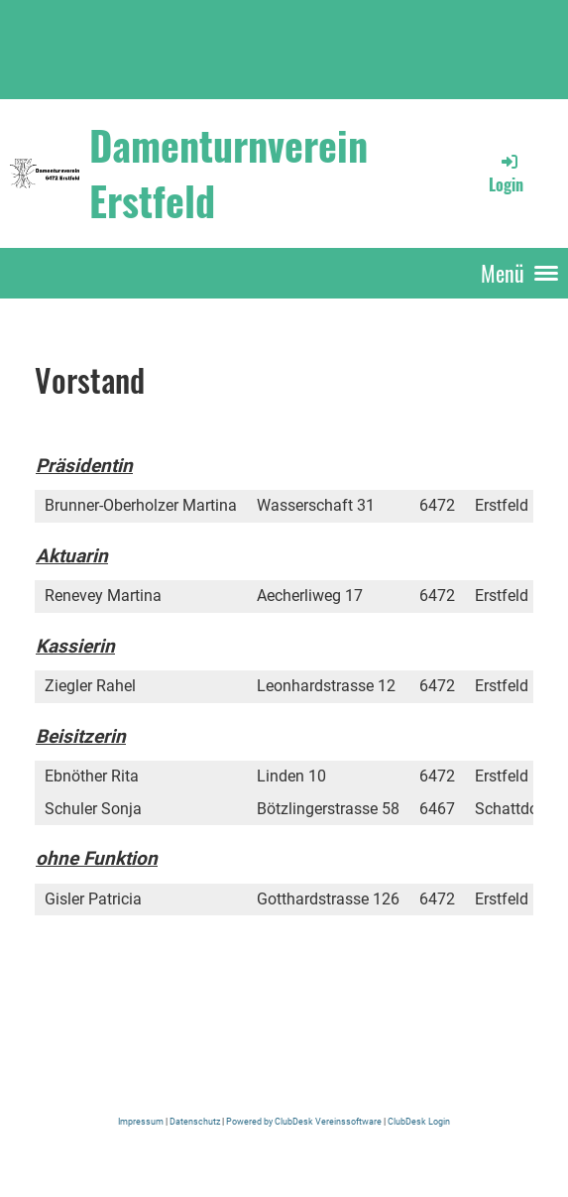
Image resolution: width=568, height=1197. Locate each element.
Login (506, 173)
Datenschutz (196, 1121)
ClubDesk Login (418, 1121)
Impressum (142, 1121)
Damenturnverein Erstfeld (228, 172)
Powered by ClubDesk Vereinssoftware (304, 1121)
